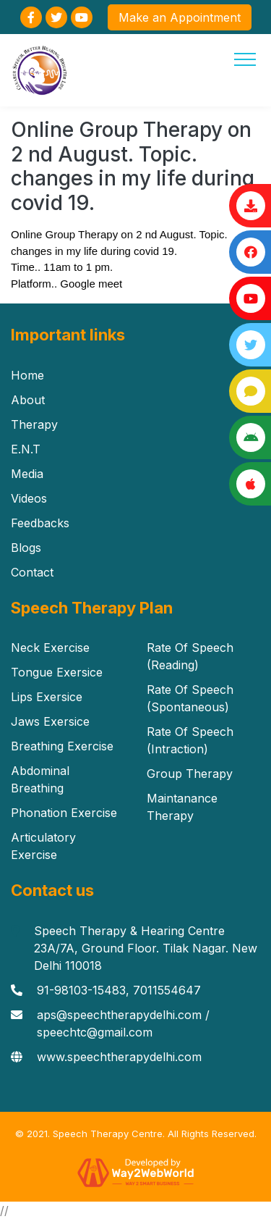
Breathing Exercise (62, 746)
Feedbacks (40, 523)
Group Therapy (190, 773)
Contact (32, 572)
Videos (29, 498)
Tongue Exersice (57, 672)
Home (27, 375)
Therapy (34, 424)
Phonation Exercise (64, 812)
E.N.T (25, 449)
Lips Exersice (46, 697)
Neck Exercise (50, 647)
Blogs (26, 547)
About (28, 400)
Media (27, 473)
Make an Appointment (180, 17)
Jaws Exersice (50, 721)
